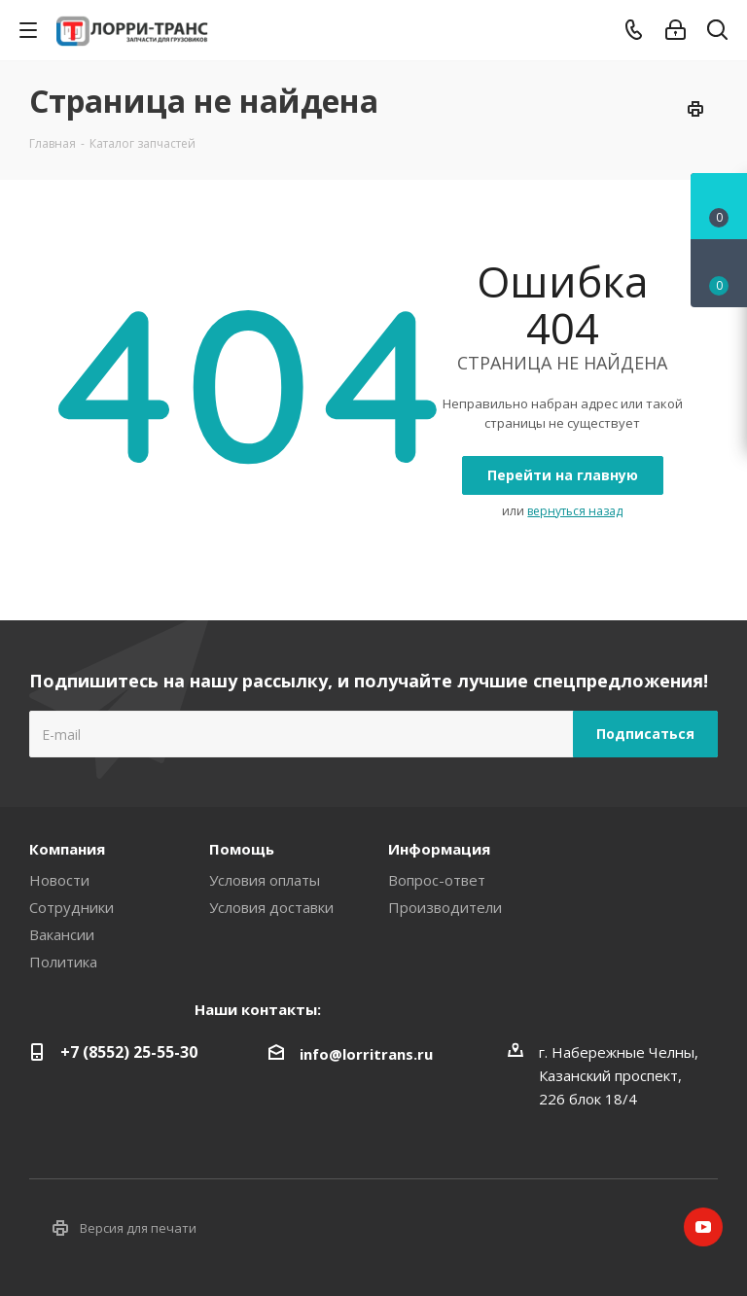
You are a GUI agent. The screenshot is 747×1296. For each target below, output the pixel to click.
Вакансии (61, 934)
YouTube (703, 1227)
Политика (63, 961)
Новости (59, 880)
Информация (439, 848)
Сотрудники (71, 907)
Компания (67, 848)
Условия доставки (271, 907)
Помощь (241, 848)
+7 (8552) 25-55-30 (128, 1052)
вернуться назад (574, 511)
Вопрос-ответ (436, 880)
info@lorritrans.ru (366, 1054)
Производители (445, 907)
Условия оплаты (264, 880)
